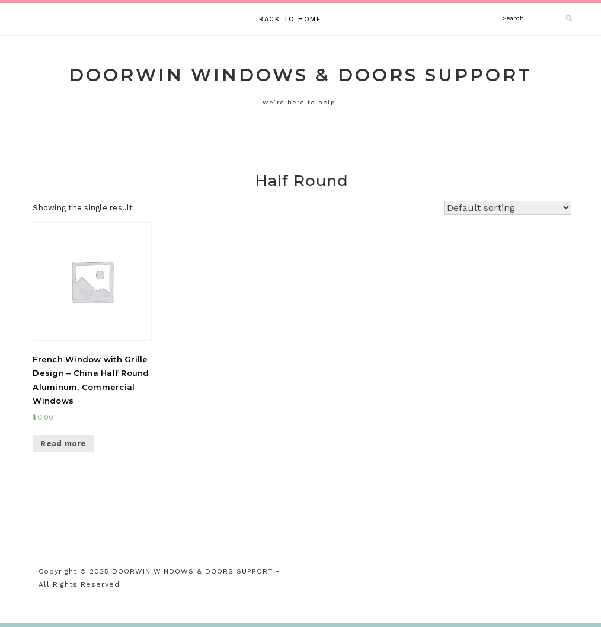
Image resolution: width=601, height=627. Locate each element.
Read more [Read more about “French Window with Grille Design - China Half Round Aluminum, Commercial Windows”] (63, 443)
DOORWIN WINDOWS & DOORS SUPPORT (300, 75)
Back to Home (290, 19)
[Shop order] (507, 208)
